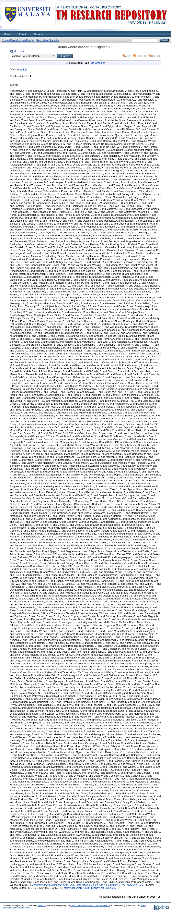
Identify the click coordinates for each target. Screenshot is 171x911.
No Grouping (98, 62)
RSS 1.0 (141, 56)
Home (7, 34)
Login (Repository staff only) (18, 40)
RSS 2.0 (156, 56)
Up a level (19, 51)
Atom (128, 56)
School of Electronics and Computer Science (90, 906)
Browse (38, 34)
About (22, 34)
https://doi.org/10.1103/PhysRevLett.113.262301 (91, 887)
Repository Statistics (47, 40)
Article (23, 69)
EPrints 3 (42, 906)
